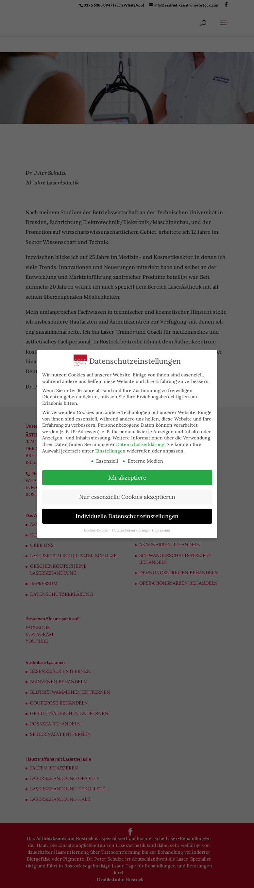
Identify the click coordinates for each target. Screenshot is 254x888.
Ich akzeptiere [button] (124, 477)
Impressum (158, 530)
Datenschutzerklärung (137, 444)
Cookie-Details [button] (93, 530)
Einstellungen (107, 451)
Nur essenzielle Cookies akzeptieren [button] (124, 496)
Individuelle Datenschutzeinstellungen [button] (124, 516)
